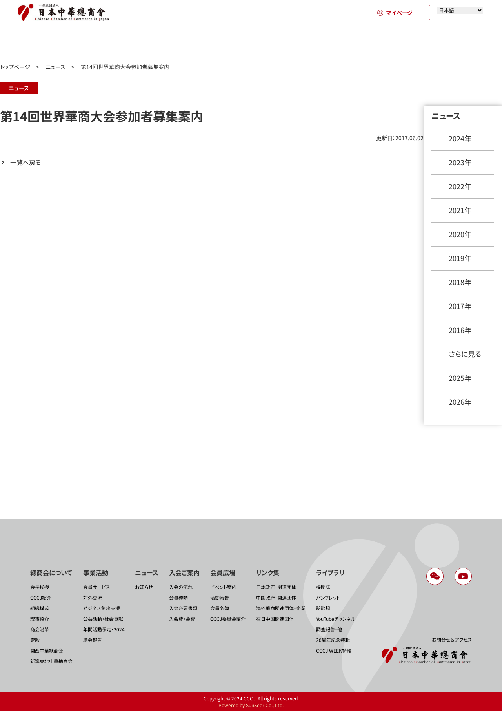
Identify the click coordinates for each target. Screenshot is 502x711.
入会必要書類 (183, 608)
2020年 (460, 234)
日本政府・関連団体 (276, 586)
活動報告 (219, 597)
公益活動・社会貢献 (103, 618)
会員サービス (96, 586)
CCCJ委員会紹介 (228, 618)
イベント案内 (223, 586)
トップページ (15, 67)
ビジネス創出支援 (101, 608)
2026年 (460, 402)
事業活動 (109, 42)
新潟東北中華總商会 (51, 661)
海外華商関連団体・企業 (281, 608)
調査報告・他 (329, 629)
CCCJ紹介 (40, 597)
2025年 (460, 378)
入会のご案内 (251, 42)
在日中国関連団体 (275, 618)
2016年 (460, 330)
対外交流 (92, 597)
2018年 (460, 282)
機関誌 (323, 586)
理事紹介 (39, 618)
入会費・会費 (182, 618)
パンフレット (328, 597)
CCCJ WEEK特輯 (333, 650)
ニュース (180, 42)
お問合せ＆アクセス (452, 639)
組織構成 (39, 608)
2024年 (460, 138)
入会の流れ (181, 586)
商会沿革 (39, 629)
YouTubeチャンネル (335, 618)
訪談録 (323, 608)
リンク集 (392, 42)
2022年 (460, 186)
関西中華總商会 (46, 650)
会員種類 (178, 597)
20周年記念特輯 (333, 639)
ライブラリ (463, 42)
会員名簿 (219, 608)
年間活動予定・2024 (104, 629)
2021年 (460, 210)
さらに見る (465, 354)
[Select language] (460, 10)
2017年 (460, 306)
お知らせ (144, 586)
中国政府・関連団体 (276, 597)
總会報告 (92, 639)
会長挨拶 (39, 586)
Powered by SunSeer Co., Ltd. (251, 705)
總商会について (39, 42)
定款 (35, 639)
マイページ (395, 12)
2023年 (460, 162)
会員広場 (321, 42)
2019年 (460, 258)
